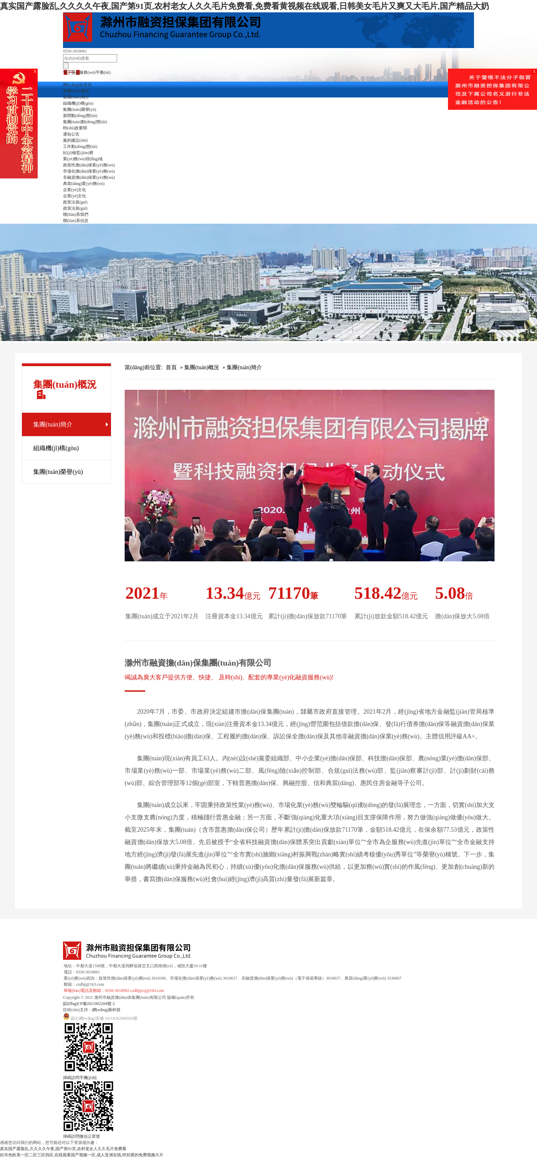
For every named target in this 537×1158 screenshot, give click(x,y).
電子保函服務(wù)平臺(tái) (87, 72)
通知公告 (71, 134)
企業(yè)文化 (74, 189)
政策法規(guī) (75, 202)
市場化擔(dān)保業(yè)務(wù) (89, 171)
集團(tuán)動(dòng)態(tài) (85, 121)
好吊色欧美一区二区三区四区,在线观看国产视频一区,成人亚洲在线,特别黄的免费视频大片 (81, 1155)
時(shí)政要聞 (75, 128)
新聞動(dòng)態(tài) (80, 115)
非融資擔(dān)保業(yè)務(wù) (89, 177)
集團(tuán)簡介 (76, 97)
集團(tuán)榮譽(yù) (79, 109)
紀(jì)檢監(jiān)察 (78, 152)
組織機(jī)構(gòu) (78, 103)
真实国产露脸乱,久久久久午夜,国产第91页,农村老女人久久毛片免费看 (63, 1148)
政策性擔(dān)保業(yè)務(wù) (89, 165)
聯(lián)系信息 (75, 220)
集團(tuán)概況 (76, 91)
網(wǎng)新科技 (106, 1009)
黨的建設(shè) (75, 140)
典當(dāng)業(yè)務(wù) (83, 183)
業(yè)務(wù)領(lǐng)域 (83, 158)
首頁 (171, 367)
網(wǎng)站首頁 (77, 84)
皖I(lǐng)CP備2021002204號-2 (89, 1003)
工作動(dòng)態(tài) (80, 146)
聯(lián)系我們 (75, 214)
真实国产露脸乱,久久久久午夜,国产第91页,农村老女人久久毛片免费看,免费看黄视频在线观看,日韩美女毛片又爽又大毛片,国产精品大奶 (244, 6)
